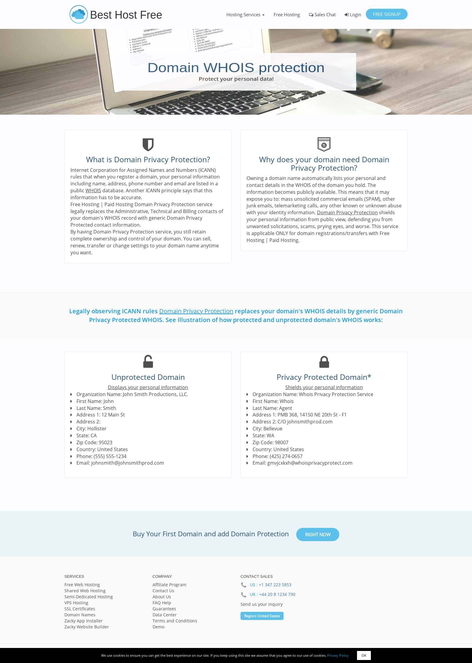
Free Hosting (287, 14)
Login (353, 14)
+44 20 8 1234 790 (277, 594)
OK (364, 655)
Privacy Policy (338, 655)
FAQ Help (162, 603)
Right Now (318, 534)
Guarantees (164, 609)
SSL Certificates (79, 609)
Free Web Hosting (82, 584)
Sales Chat (322, 14)
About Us (162, 596)
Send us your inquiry (262, 604)
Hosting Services (245, 14)
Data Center (165, 615)
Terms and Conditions (175, 621)
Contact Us (163, 590)
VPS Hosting (76, 603)
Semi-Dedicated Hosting (88, 596)
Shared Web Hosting (85, 590)
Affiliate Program (169, 584)
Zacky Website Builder (86, 627)
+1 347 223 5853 (275, 584)
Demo (158, 627)
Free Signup (386, 14)
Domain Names (79, 615)
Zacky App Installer (83, 621)
